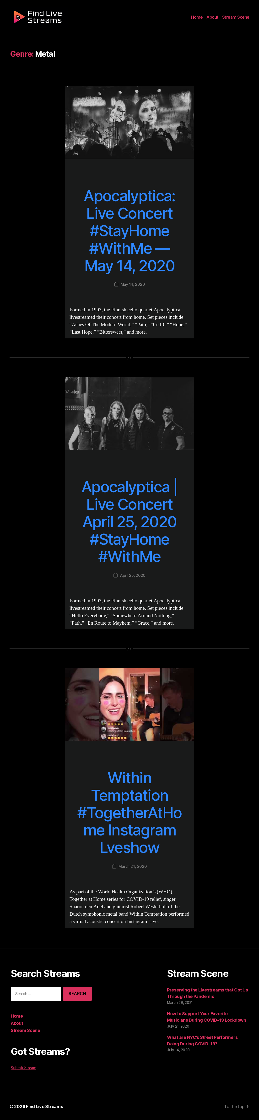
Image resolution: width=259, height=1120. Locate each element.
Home (199, 17)
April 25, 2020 (132, 575)
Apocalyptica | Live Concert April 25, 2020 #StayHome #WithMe (129, 521)
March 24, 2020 (133, 866)
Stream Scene (236, 17)
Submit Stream (24, 1067)
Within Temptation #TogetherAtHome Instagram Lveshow (129, 812)
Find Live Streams (42, 1106)
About (214, 17)
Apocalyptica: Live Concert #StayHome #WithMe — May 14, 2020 (129, 230)
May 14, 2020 (133, 284)
